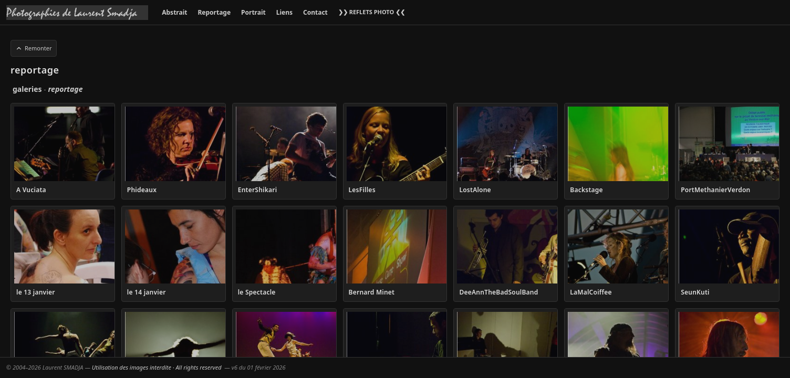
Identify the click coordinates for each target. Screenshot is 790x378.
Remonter (33, 48)
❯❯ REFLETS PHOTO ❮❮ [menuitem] (371, 12)
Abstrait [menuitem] (174, 12)
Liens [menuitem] (284, 12)
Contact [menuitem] (315, 12)
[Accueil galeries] (77, 12)
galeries (27, 89)
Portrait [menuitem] (253, 12)
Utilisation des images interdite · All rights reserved (157, 367)
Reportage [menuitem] (214, 12)
